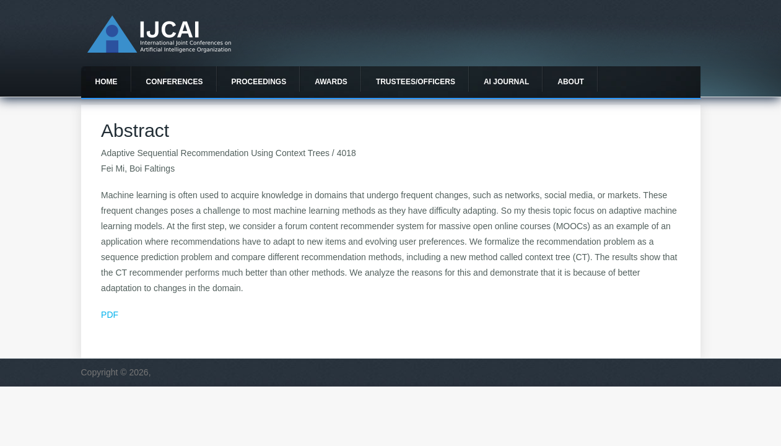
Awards (331, 81)
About (570, 81)
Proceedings (259, 81)
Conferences (174, 81)
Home (106, 81)
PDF (109, 315)
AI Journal (506, 81)
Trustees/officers (415, 81)
